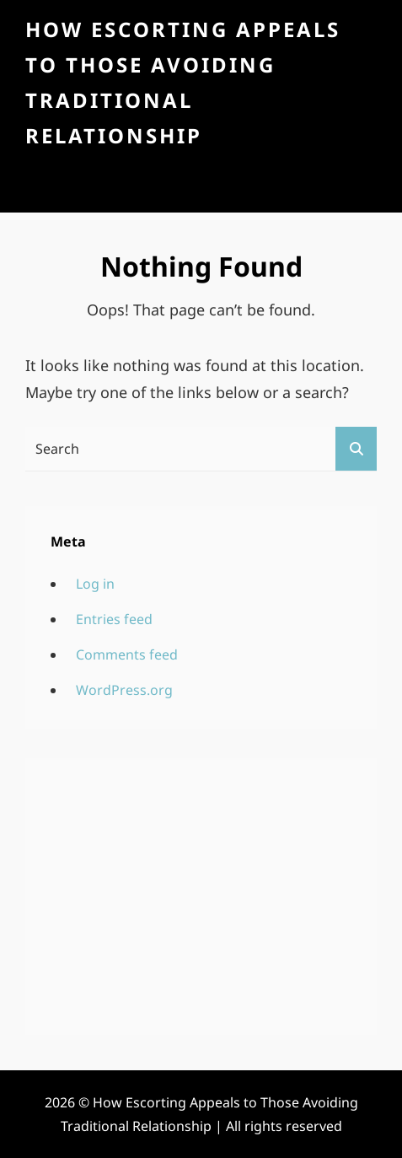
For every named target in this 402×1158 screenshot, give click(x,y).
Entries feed (114, 619)
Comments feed (127, 654)
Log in (95, 583)
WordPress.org (124, 690)
